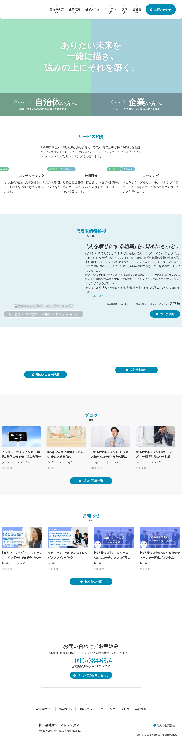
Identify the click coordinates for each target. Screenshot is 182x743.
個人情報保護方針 (167, 726)
